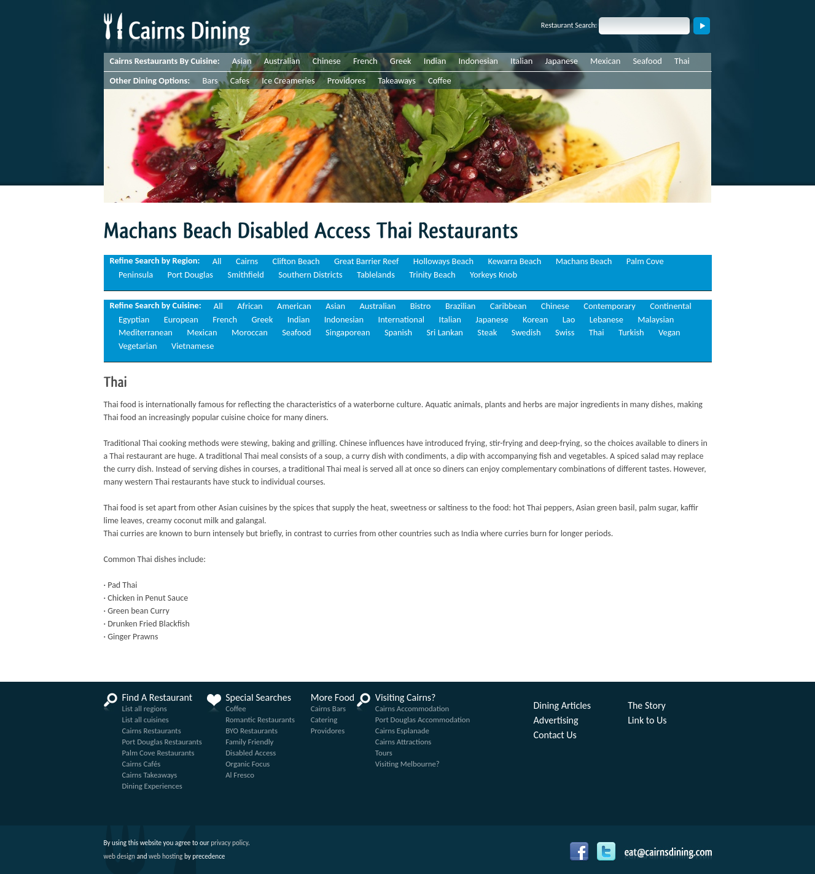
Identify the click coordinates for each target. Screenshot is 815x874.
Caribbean (508, 305)
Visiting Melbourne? (407, 763)
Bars (209, 80)
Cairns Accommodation (412, 708)
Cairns (247, 261)
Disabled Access (250, 752)
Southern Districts (310, 274)
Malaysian (656, 319)
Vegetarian (138, 345)
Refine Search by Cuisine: (155, 305)
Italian (521, 60)
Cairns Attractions (403, 741)
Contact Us (555, 735)
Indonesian (477, 60)
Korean (535, 319)
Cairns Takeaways (149, 774)
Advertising (556, 720)
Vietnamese (192, 345)
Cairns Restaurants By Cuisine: (165, 60)
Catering (324, 719)
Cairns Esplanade (402, 730)
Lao (569, 319)
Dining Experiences (152, 785)
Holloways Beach (443, 261)
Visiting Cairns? (405, 697)
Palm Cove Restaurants (158, 752)
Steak (487, 332)
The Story (647, 705)
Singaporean (348, 332)
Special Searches (258, 697)
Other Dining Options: (150, 80)
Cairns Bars (328, 708)
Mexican (605, 60)
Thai (682, 60)
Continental (671, 305)
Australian (282, 60)
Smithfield (245, 274)
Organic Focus (247, 763)
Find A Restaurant (157, 697)
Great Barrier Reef (366, 261)
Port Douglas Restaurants (162, 741)
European (181, 319)
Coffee (439, 80)
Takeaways (397, 80)
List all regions (144, 708)
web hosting (165, 856)
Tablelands (376, 274)
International (401, 319)
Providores (346, 80)
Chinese (327, 60)
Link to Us (647, 720)
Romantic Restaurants (260, 719)
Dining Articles (562, 705)
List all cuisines (145, 719)
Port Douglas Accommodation (422, 719)
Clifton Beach (296, 261)
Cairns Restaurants (151, 730)
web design (119, 856)
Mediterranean (146, 332)
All (217, 261)
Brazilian (460, 305)
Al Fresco (239, 774)
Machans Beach (584, 261)
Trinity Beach (432, 274)
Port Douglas (190, 274)
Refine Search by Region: (155, 260)
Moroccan (250, 332)
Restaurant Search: (569, 25)
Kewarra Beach (515, 261)
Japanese (561, 60)
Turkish (631, 332)
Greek (400, 60)
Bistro (420, 305)
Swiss (564, 332)
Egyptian (134, 319)
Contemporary (609, 305)
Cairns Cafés (141, 763)
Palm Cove (645, 261)
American (294, 305)
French (365, 60)
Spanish (398, 332)
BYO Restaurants (251, 730)
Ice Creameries (288, 80)
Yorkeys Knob (493, 274)
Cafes (239, 80)
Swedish (526, 332)
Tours (383, 752)
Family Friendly (249, 741)
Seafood (647, 60)
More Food (332, 697)
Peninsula (136, 274)
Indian (435, 60)
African (249, 305)
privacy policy (229, 842)
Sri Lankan (444, 332)
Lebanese (606, 319)
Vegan (669, 332)
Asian (242, 60)
